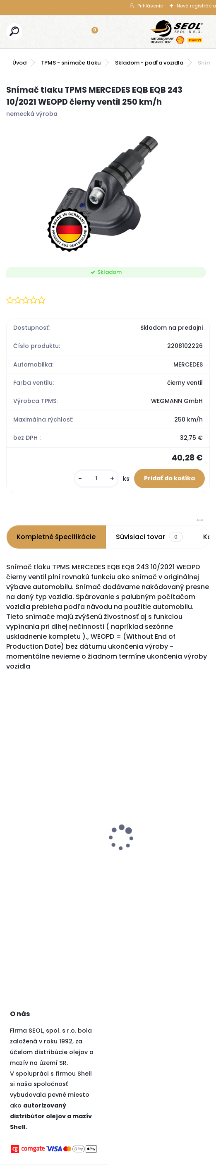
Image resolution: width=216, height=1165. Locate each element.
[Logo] (177, 32)
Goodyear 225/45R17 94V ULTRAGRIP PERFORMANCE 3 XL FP (145, 849)
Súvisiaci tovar (149, 537)
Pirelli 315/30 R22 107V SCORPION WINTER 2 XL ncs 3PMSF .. (47, 811)
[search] (14, 31)
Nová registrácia (196, 5)
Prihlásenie (150, 5)
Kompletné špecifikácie (56, 537)
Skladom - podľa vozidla (149, 63)
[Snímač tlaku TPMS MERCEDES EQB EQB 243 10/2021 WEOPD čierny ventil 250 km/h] (108, 190)
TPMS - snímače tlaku (71, 63)
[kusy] (96, 478)
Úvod (19, 63)
